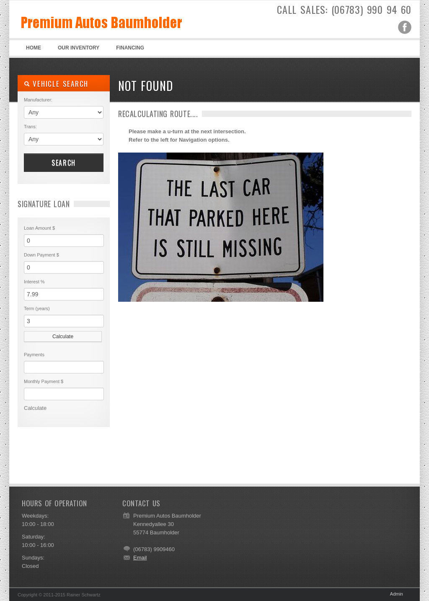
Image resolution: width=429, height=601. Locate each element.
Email (140, 557)
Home (33, 48)
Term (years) (37, 308)
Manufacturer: (38, 99)
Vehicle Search (56, 83)
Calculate (62, 336)
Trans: (30, 126)
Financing (130, 48)
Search (64, 163)
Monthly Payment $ (43, 381)
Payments (34, 354)
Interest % (34, 281)
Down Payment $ (41, 254)
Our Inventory (78, 48)
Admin (396, 593)
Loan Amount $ (39, 228)
